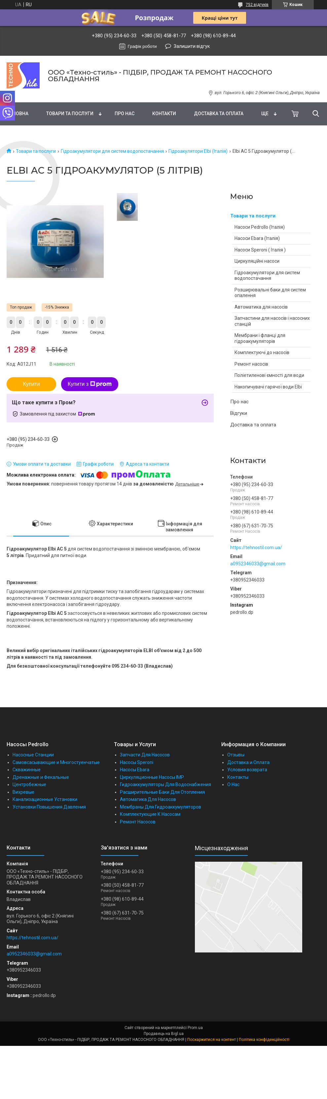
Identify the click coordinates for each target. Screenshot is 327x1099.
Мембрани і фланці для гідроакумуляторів (260, 338)
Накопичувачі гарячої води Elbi (268, 386)
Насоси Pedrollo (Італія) (260, 227)
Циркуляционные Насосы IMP (152, 777)
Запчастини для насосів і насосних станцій (272, 321)
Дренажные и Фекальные (41, 777)
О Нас (233, 784)
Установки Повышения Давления (49, 807)
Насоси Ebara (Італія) (257, 238)
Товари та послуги (69, 113)
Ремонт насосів (251, 364)
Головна (17, 113)
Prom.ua (195, 1027)
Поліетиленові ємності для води (269, 375)
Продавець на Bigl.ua (164, 1033)
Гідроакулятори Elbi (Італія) (198, 151)
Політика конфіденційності (264, 1039)
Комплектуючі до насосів (262, 352)
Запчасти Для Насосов (145, 754)
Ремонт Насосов (138, 821)
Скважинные (27, 769)
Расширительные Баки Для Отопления (162, 792)
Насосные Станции (33, 754)
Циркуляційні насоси (257, 261)
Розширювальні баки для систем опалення (270, 292)
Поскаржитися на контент (211, 1039)
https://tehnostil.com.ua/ (256, 547)
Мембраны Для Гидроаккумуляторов (160, 807)
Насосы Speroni (136, 762)
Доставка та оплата (218, 113)
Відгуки (238, 413)
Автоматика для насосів (261, 307)
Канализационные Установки (45, 799)
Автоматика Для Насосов (148, 799)
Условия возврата (247, 769)
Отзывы (235, 754)
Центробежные (29, 784)
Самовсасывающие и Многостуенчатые (56, 762)
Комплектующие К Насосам (150, 814)
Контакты (237, 777)
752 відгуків (257, 4)
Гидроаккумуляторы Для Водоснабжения (165, 784)
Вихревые (23, 792)
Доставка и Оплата (248, 762)
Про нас (124, 113)
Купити (31, 384)
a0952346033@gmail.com (257, 563)
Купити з (90, 384)
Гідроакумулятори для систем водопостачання (112, 151)
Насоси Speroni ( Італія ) (260, 249)
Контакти (164, 113)
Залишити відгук (192, 46)
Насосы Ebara (134, 769)
